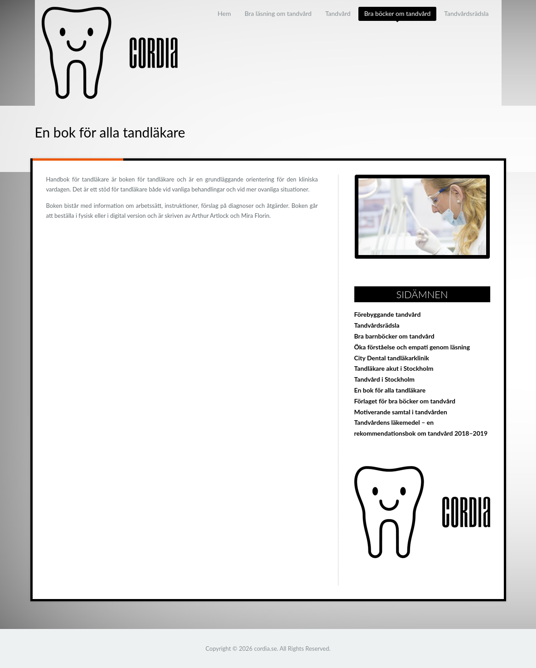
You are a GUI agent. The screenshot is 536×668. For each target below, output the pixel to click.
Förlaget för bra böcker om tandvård (405, 401)
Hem (224, 13)
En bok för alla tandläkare (390, 390)
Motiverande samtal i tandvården (400, 412)
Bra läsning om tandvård (278, 13)
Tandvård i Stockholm (384, 379)
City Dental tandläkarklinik (392, 358)
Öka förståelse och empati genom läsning (412, 347)
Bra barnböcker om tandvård (394, 336)
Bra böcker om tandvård (397, 13)
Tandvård (338, 13)
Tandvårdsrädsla (466, 13)
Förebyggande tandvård (387, 314)
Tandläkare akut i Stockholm (394, 368)
